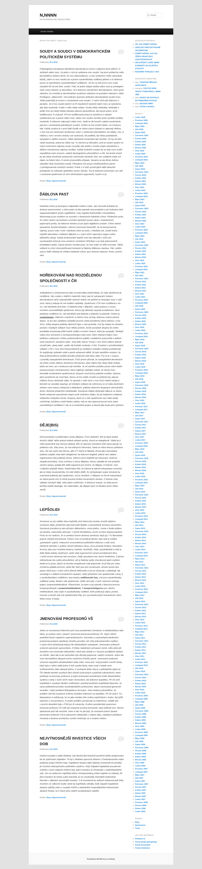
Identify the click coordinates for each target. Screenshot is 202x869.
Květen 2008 (140, 754)
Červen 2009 (140, 714)
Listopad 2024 (141, 160)
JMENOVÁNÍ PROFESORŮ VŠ (66, 618)
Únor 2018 (139, 400)
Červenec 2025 (141, 135)
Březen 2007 (140, 796)
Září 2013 (139, 562)
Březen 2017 (140, 434)
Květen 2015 (140, 501)
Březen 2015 (140, 507)
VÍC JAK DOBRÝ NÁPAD (146, 44)
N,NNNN (48, 15)
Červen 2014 (140, 534)
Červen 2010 (140, 677)
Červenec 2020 (141, 312)
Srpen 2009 (140, 708)
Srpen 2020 (140, 309)
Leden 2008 (140, 766)
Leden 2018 (140, 403)
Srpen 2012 (140, 601)
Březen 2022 (140, 257)
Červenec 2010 (141, 674)
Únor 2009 (139, 726)
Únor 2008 (139, 763)
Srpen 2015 (140, 492)
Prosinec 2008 (141, 732)
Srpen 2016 (140, 455)
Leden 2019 (140, 367)
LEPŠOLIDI (50, 509)
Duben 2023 (140, 218)
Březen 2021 (140, 291)
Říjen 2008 (139, 738)
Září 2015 (139, 489)
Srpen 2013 (140, 565)
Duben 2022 (140, 254)
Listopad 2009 (141, 699)
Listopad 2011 (141, 629)
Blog (48, 181)
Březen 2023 (140, 221)
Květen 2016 (140, 464)
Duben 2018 (140, 394)
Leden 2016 (140, 476)
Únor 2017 (139, 437)
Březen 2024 (140, 184)
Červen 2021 (140, 281)
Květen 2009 (140, 717)
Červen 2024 (140, 175)
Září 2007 (139, 778)
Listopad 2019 (141, 336)
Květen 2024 (140, 178)
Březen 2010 (140, 687)
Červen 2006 (140, 805)
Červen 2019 (140, 352)
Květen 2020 (140, 318)
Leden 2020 (140, 330)
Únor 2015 (139, 510)
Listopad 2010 (141, 665)
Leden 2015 (140, 513)
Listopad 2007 (141, 772)
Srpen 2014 (140, 528)
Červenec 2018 (141, 385)
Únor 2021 (139, 294)
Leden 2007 (140, 799)
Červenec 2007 (141, 784)
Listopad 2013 (141, 556)
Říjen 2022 (139, 236)
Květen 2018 (140, 391)
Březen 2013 (140, 580)
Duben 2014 (140, 540)
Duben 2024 (140, 181)
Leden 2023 (140, 227)
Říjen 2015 (139, 486)
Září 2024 (139, 166)
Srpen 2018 (140, 382)
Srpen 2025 (140, 132)
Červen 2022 (140, 248)
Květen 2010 (140, 680)
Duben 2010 (140, 683)
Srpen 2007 (140, 781)
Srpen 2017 (140, 419)
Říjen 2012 (139, 595)
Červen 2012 (140, 607)
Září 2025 (139, 129)
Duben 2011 (140, 650)
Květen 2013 (140, 574)
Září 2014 (139, 525)
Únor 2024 (139, 187)
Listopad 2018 (141, 373)
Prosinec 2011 (141, 626)
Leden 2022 (140, 263)
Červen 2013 (140, 571)
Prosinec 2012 (141, 589)
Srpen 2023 (140, 205)
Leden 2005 (140, 811)
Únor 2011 (139, 656)
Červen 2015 (140, 498)
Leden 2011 (140, 659)
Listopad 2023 (141, 196)
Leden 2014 (140, 549)
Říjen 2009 (139, 702)
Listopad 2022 (141, 233)
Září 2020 (139, 306)
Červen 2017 (140, 425)
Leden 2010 (140, 693)
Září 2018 (139, 379)
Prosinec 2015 (141, 480)
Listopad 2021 (141, 269)
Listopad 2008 (141, 735)
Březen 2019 (140, 361)
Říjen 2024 (139, 163)
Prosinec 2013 (141, 553)
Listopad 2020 (141, 303)
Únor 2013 (139, 583)
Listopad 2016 (141, 446)
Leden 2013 (140, 586)
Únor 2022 (139, 260)
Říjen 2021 (139, 272)
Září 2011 (139, 635)
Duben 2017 (140, 431)
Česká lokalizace (142, 848)
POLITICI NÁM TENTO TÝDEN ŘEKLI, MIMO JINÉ (148, 91)
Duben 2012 (140, 613)
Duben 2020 (140, 321)
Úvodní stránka (46, 31)
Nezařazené (140, 825)
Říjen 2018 (139, 376)
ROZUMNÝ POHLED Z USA (147, 72)
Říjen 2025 (139, 126)
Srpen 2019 (140, 345)
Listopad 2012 (141, 592)
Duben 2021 (140, 288)
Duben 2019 (140, 358)
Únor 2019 (139, 364)
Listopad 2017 (141, 409)
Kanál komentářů (142, 845)
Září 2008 (139, 741)
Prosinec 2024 (141, 157)
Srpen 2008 (140, 744)
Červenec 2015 (141, 495)
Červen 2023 (140, 212)
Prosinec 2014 (141, 516)
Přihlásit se (140, 839)
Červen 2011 (140, 644)
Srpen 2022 (140, 242)
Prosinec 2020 (141, 300)
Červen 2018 (140, 388)
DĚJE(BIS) (49, 425)
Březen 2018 (140, 397)
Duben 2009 (140, 720)
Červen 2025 (140, 139)
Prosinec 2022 (141, 230)
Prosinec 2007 (141, 769)
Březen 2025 (140, 148)
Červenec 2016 (141, 458)
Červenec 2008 (141, 747)
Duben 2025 (140, 145)
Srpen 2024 (140, 169)
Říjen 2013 (139, 559)
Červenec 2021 (141, 278)
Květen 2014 (140, 537)
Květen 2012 (140, 610)
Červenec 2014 (141, 531)
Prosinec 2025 (141, 120)
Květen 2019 (140, 355)
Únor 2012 (139, 619)
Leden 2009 (140, 729)
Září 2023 (139, 202)
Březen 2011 (140, 653)
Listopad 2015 (141, 483)
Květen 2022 (140, 251)
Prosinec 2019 (141, 333)
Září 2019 (139, 342)
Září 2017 (139, 416)
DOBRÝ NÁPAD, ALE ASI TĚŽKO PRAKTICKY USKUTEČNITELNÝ (146, 56)
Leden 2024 (140, 190)
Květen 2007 (140, 790)
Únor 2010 (139, 690)
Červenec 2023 (141, 208)
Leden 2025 (140, 154)
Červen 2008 (140, 751)
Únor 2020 (139, 327)
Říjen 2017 (139, 413)
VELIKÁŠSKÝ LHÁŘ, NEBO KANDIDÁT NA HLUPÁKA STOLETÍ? (147, 65)
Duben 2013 (140, 577)
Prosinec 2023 (141, 193)
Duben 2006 (140, 808)
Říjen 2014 (139, 522)
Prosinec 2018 (141, 370)
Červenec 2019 (141, 349)
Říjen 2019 (139, 339)
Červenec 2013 (141, 568)
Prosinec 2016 (141, 443)
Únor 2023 (139, 224)
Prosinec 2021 (141, 266)
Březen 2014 (140, 543)
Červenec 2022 (141, 245)
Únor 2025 (139, 151)
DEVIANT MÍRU (146, 103)
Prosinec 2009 (141, 696)
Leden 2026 (140, 117)
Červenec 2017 (141, 422)
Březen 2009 (140, 723)
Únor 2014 (139, 546)
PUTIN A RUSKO (147, 107)
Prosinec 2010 (141, 662)
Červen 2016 (140, 461)
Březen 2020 (140, 324)
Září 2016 (139, 452)
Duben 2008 (140, 757)
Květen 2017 (140, 428)
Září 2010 (139, 668)
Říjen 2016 (139, 449)
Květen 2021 (140, 285)
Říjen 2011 (139, 632)
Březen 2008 (140, 760)
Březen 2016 (140, 470)
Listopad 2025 (141, 123)
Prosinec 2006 (141, 802)
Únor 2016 (139, 473)
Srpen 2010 (140, 671)
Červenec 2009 (141, 711)
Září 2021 (139, 275)
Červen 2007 (140, 787)
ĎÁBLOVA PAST (54, 194)
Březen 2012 (140, 616)
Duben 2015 (140, 504)
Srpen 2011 (140, 638)
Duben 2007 (140, 793)
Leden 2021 (140, 297)
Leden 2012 (140, 623)
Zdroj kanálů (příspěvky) (146, 842)
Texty (137, 828)
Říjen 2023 (139, 199)
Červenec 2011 (141, 641)
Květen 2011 (140, 647)
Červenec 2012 (141, 604)
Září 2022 (139, 239)
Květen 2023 (140, 215)
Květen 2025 (140, 142)
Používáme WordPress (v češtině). (101, 859)
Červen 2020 (140, 315)
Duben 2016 (140, 467)
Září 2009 (139, 705)
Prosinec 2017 (141, 406)
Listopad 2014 (141, 519)
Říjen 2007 (139, 775)
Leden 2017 (140, 440)
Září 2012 (139, 598)
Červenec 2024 (141, 172)
